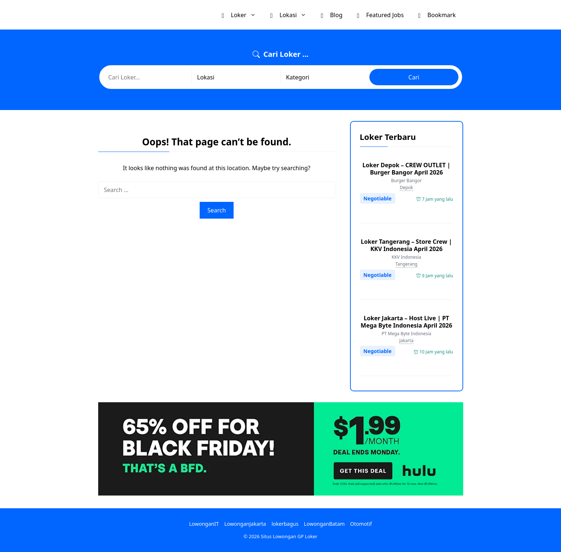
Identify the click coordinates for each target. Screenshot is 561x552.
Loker (242, 14)
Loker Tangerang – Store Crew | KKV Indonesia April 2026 (406, 245)
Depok (406, 187)
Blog (331, 14)
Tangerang (406, 264)
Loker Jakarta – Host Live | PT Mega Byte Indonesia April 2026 (406, 321)
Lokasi (292, 14)
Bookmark (437, 14)
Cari (413, 77)
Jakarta (406, 340)
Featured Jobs (380, 14)
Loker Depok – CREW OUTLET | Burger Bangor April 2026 (406, 168)
